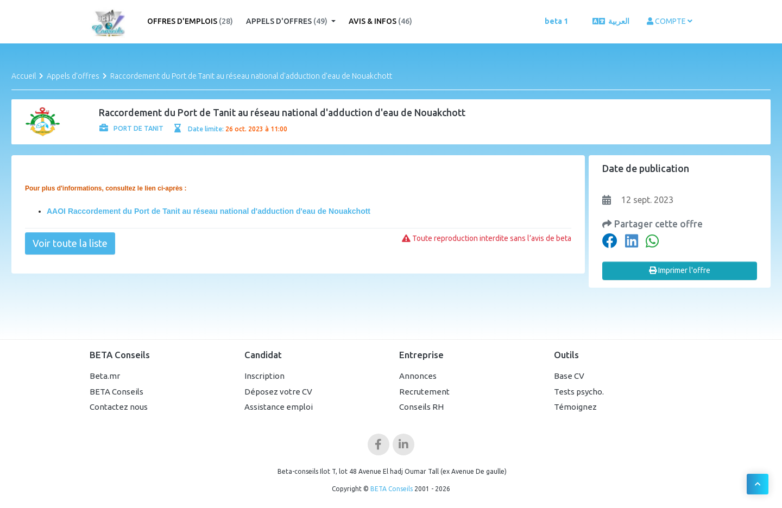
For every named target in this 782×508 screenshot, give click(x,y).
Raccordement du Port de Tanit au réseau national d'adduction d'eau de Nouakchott (251, 76)
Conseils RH (421, 406)
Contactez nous (119, 406)
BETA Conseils (116, 391)
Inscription (264, 375)
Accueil (23, 76)
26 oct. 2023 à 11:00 (256, 128)
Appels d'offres (287, 21)
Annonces (418, 375)
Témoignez (575, 406)
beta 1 (556, 21)
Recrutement (424, 391)
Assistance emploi (278, 406)
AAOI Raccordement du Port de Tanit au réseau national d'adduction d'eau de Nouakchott (208, 211)
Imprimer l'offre (679, 270)
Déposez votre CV (278, 391)
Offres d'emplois (190, 21)
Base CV (569, 375)
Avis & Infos (380, 21)
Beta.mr (105, 375)
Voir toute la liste (70, 243)
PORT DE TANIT (131, 128)
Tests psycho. (579, 391)
